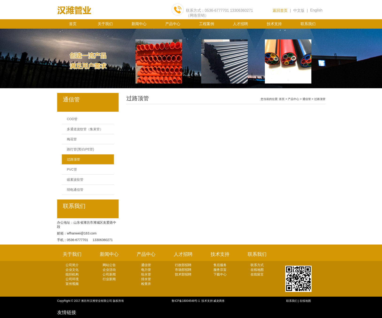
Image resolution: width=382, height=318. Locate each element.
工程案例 (206, 24)
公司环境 (72, 279)
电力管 (146, 270)
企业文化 (72, 270)
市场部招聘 (183, 270)
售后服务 (220, 265)
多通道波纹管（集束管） (83, 129)
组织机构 (72, 274)
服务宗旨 (220, 270)
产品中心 (172, 24)
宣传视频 (72, 284)
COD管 (70, 119)
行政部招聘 (183, 265)
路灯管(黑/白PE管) (78, 149)
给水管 (146, 274)
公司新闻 (109, 274)
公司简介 (72, 265)
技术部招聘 (183, 274)
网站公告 (109, 265)
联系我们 (308, 24)
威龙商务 (219, 301)
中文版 (299, 10)
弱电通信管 (73, 190)
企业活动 (109, 270)
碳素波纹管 (73, 179)
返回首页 (280, 10)
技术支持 (274, 24)
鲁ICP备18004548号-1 (186, 301)
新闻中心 (139, 24)
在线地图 (257, 270)
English (316, 10)
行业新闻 (109, 279)
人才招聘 (240, 24)
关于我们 (105, 24)
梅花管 (70, 139)
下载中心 (220, 274)
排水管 (146, 279)
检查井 (146, 284)
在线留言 (257, 274)
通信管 (313, 99)
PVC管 (70, 169)
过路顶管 (71, 159)
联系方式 (257, 265)
